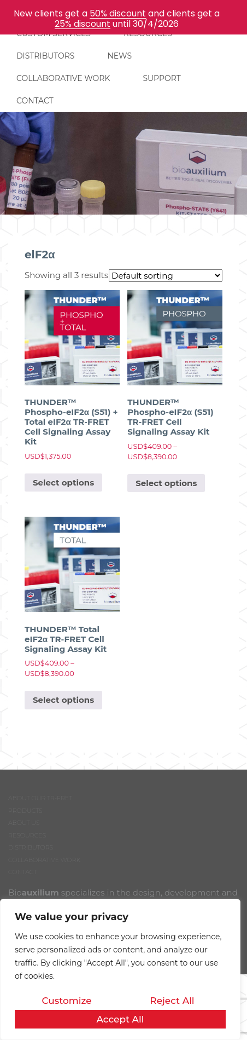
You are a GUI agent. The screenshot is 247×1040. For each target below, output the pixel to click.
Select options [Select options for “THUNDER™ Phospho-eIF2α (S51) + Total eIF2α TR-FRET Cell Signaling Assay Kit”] (63, 482)
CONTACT (35, 101)
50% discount (118, 13)
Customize (66, 1000)
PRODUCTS (25, 810)
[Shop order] (165, 275)
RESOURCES (27, 835)
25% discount (82, 24)
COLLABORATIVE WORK (63, 78)
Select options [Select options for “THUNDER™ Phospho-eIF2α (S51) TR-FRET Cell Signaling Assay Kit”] (166, 483)
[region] (120, 969)
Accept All (120, 1019)
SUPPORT (161, 78)
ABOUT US (24, 823)
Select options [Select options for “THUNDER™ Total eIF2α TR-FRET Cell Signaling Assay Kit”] (63, 700)
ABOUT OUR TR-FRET (40, 798)
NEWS (119, 56)
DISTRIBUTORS (45, 56)
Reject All (172, 1000)
